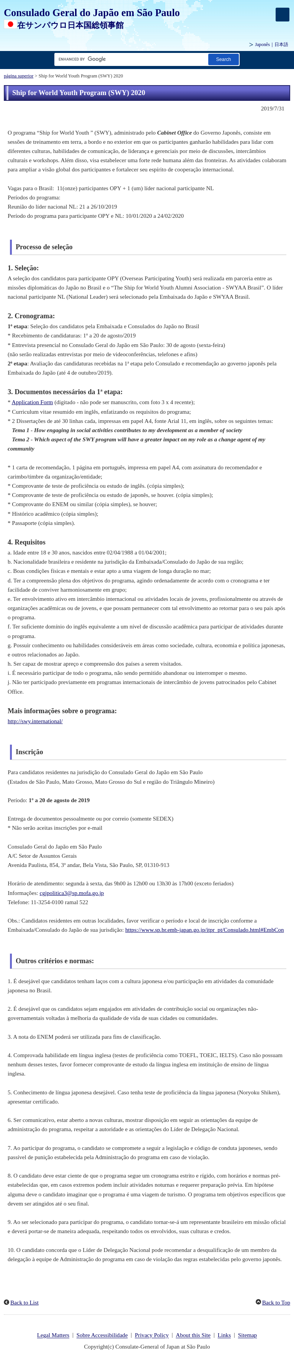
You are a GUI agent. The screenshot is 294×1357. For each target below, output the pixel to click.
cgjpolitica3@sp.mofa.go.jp (72, 893)
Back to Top (276, 1302)
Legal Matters (53, 1335)
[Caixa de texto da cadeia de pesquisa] (129, 59)
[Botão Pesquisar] (223, 59)
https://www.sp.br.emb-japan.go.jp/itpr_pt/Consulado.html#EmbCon (204, 930)
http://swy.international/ (35, 721)
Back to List (24, 1302)
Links (224, 1335)
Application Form (32, 402)
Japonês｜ (271, 44)
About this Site (193, 1335)
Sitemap (247, 1335)
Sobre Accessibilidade (102, 1335)
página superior (18, 76)
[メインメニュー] (282, 14)
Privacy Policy (152, 1335)
